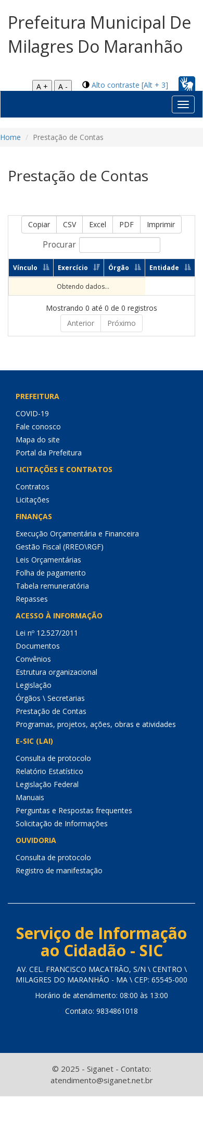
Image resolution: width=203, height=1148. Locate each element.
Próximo (121, 323)
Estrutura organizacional (56, 672)
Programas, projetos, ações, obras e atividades (96, 724)
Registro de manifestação (59, 870)
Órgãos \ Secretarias (50, 698)
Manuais (30, 797)
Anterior (80, 323)
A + (42, 86)
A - (63, 86)
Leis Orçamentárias (48, 560)
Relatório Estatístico (49, 771)
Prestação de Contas (51, 711)
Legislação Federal (47, 784)
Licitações (32, 500)
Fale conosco (38, 426)
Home (10, 137)
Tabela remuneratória (52, 586)
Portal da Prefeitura (49, 453)
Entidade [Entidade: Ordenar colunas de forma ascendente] (164, 267)
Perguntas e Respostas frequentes (74, 810)
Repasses (32, 599)
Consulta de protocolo (53, 758)
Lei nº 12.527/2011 (47, 633)
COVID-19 (32, 413)
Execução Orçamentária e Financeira (77, 533)
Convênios (33, 659)
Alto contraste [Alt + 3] (130, 85)
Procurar (101, 245)
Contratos (32, 486)
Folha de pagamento (51, 573)
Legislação (34, 685)
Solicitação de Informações (62, 823)
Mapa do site (38, 439)
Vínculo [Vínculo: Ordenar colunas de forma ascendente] (25, 267)
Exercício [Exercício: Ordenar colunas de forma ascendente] (73, 267)
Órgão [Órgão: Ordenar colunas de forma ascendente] (118, 267)
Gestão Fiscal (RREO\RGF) (60, 547)
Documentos (38, 646)
